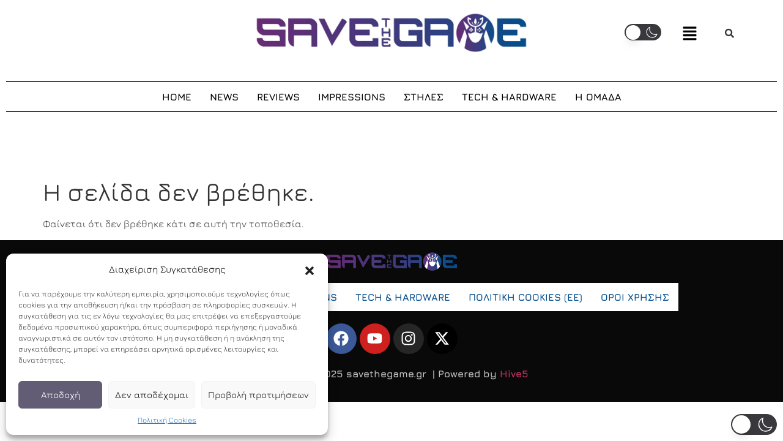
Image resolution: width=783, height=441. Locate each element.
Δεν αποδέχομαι (151, 395)
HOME (176, 97)
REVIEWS (278, 97)
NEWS (224, 97)
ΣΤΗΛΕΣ (423, 97)
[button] (309, 269)
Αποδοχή (60, 395)
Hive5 (514, 374)
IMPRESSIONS (351, 97)
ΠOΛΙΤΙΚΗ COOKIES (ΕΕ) (525, 298)
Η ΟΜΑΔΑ (598, 97)
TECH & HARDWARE (509, 97)
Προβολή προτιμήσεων (258, 395)
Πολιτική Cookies (167, 419)
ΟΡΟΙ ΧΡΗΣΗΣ (635, 298)
